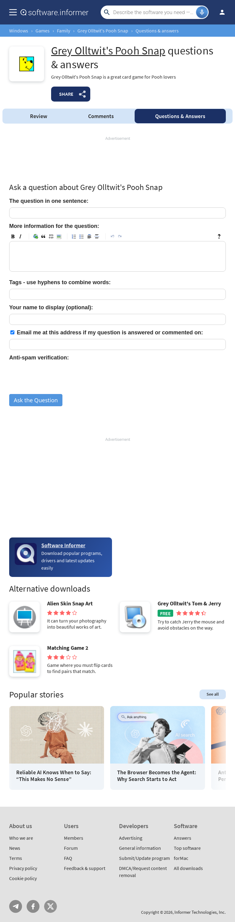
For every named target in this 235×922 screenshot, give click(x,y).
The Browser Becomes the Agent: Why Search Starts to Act (156, 775)
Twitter (50, 906)
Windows (18, 31)
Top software (187, 848)
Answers (180, 116)
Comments (101, 116)
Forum (71, 848)
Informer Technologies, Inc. (200, 912)
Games (42, 31)
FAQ (68, 858)
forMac (181, 858)
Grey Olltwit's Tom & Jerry (189, 603)
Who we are (21, 838)
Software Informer (63, 545)
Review (38, 116)
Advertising (130, 838)
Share (66, 94)
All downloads (188, 868)
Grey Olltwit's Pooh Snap (102, 31)
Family (63, 31)
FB (33, 906)
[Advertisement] (117, 160)
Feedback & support (84, 868)
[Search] (154, 12)
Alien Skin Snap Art (70, 603)
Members (73, 838)
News (14, 848)
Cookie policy (23, 878)
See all (213, 694)
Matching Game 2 (67, 648)
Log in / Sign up (219, 12)
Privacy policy (23, 868)
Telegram (15, 906)
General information (140, 848)
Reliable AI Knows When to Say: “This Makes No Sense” (53, 775)
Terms (15, 858)
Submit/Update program (144, 858)
